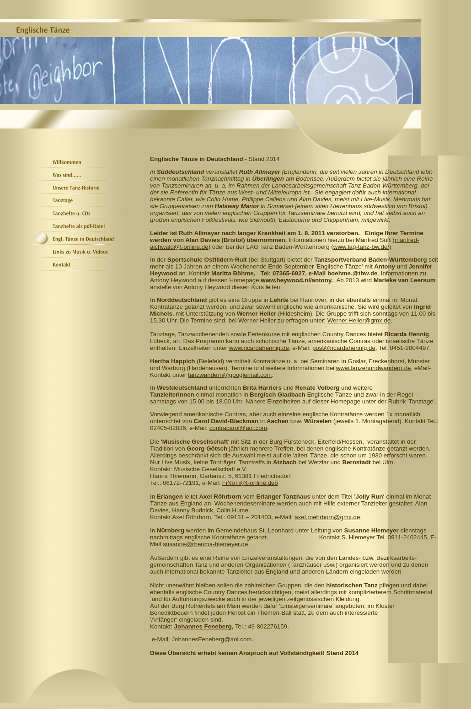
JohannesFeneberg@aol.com (211, 639)
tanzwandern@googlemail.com (230, 374)
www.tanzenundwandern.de (373, 368)
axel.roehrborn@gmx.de (327, 517)
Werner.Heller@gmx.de (359, 320)
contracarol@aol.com (238, 427)
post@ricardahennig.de (343, 347)
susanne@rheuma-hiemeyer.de (205, 544)
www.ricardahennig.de (259, 347)
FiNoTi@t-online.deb (250, 482)
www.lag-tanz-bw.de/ (361, 246)
